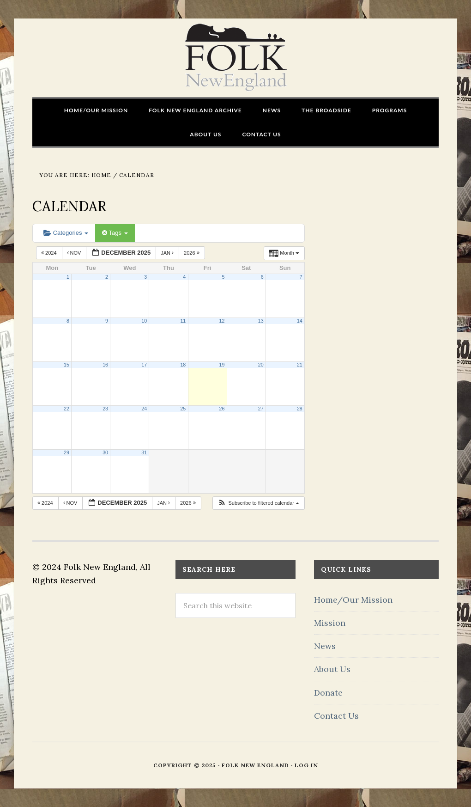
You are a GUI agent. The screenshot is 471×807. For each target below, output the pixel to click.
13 (261, 321)
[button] (258, 503)
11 (183, 321)
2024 (49, 253)
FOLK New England (236, 57)
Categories (65, 232)
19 (222, 364)
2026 (192, 253)
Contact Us (336, 715)
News (325, 646)
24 (144, 408)
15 (66, 364)
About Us (332, 669)
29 (66, 452)
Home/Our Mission (353, 599)
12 (222, 321)
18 (183, 364)
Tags (114, 232)
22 (66, 408)
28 (299, 408)
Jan (168, 253)
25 (183, 408)
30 (105, 452)
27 (261, 408)
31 (144, 452)
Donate (328, 692)
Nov (75, 253)
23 (105, 408)
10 (144, 321)
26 (222, 408)
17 (144, 364)
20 (261, 364)
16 (105, 364)
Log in (306, 765)
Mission (329, 622)
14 (299, 321)
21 (299, 364)
